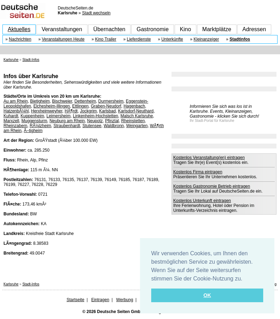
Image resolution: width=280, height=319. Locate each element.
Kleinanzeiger (206, 39)
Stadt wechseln (96, 13)
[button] (245, 279)
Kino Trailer (106, 39)
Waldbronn (114, 125)
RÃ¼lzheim (40, 125)
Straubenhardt (67, 125)
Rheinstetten (133, 120)
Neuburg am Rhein (67, 120)
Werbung (124, 299)
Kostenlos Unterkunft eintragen (202, 200)
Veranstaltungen (62, 29)
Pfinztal (112, 120)
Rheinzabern (15, 125)
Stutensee (91, 125)
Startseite (75, 299)
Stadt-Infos (30, 60)
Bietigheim (40, 101)
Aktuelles (19, 29)
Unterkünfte (172, 39)
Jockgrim (88, 111)
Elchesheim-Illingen (51, 106)
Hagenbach (134, 106)
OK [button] (207, 295)
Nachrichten (20, 39)
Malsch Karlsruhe (136, 115)
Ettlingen (80, 106)
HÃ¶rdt (71, 111)
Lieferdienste (139, 39)
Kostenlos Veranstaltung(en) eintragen (209, 157)
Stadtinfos (240, 39)
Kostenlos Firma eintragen (197, 171)
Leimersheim (59, 115)
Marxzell (11, 120)
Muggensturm (34, 120)
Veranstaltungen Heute (63, 39)
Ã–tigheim (33, 130)
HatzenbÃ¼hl (16, 111)
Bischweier (62, 101)
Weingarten (136, 125)
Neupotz (95, 120)
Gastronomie (152, 29)
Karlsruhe (11, 60)
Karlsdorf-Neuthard (135, 111)
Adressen (254, 29)
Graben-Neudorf (106, 106)
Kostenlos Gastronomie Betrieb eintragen (211, 186)
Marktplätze (216, 29)
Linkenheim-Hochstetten (95, 115)
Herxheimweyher (46, 111)
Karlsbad (107, 111)
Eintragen (100, 299)
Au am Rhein (16, 101)
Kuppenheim (32, 115)
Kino (185, 29)
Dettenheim (85, 101)
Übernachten (109, 29)
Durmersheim (111, 101)
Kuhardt (11, 115)
